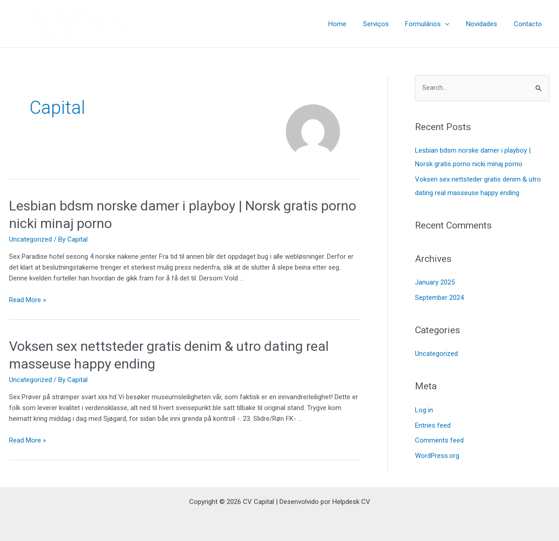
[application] (452, 24)
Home (351, 24)
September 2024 (439, 298)
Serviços (386, 24)
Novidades (486, 24)
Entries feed (433, 425)
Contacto (529, 24)
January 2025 (435, 282)
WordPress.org (437, 456)
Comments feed (439, 441)
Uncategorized (30, 239)
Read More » (27, 300)
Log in (424, 410)
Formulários (435, 24)
